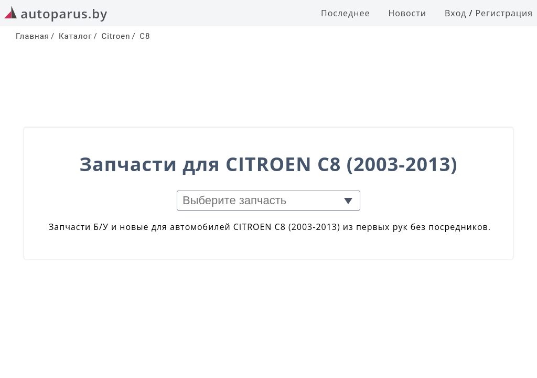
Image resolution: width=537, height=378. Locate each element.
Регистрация (504, 13)
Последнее (345, 13)
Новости (407, 13)
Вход (456, 13)
